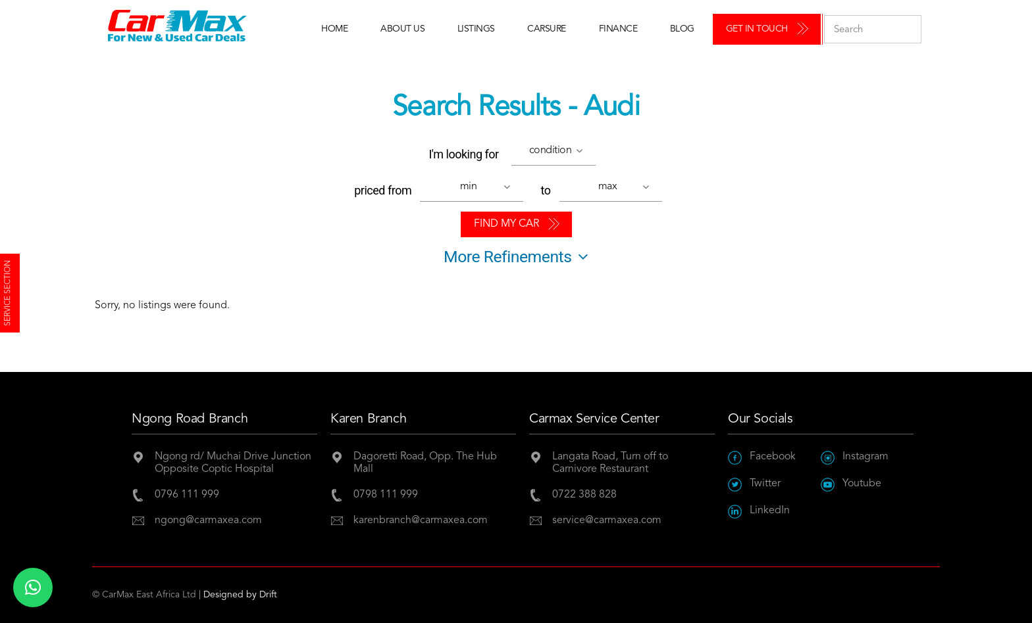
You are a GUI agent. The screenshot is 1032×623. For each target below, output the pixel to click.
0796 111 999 (187, 495)
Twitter (754, 484)
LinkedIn (759, 511)
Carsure (546, 29)
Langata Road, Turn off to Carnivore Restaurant (610, 462)
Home (334, 29)
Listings (476, 29)
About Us (402, 29)
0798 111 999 (385, 495)
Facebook (762, 457)
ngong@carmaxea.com (208, 520)
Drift (268, 594)
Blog (682, 29)
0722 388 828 (584, 495)
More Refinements (516, 256)
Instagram (855, 457)
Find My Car (506, 224)
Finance (618, 29)
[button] (557, 152)
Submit (907, 29)
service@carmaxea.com (606, 520)
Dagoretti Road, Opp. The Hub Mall (425, 462)
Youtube (851, 484)
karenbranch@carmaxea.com (420, 520)
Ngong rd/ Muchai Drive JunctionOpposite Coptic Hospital (233, 462)
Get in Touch (757, 29)
